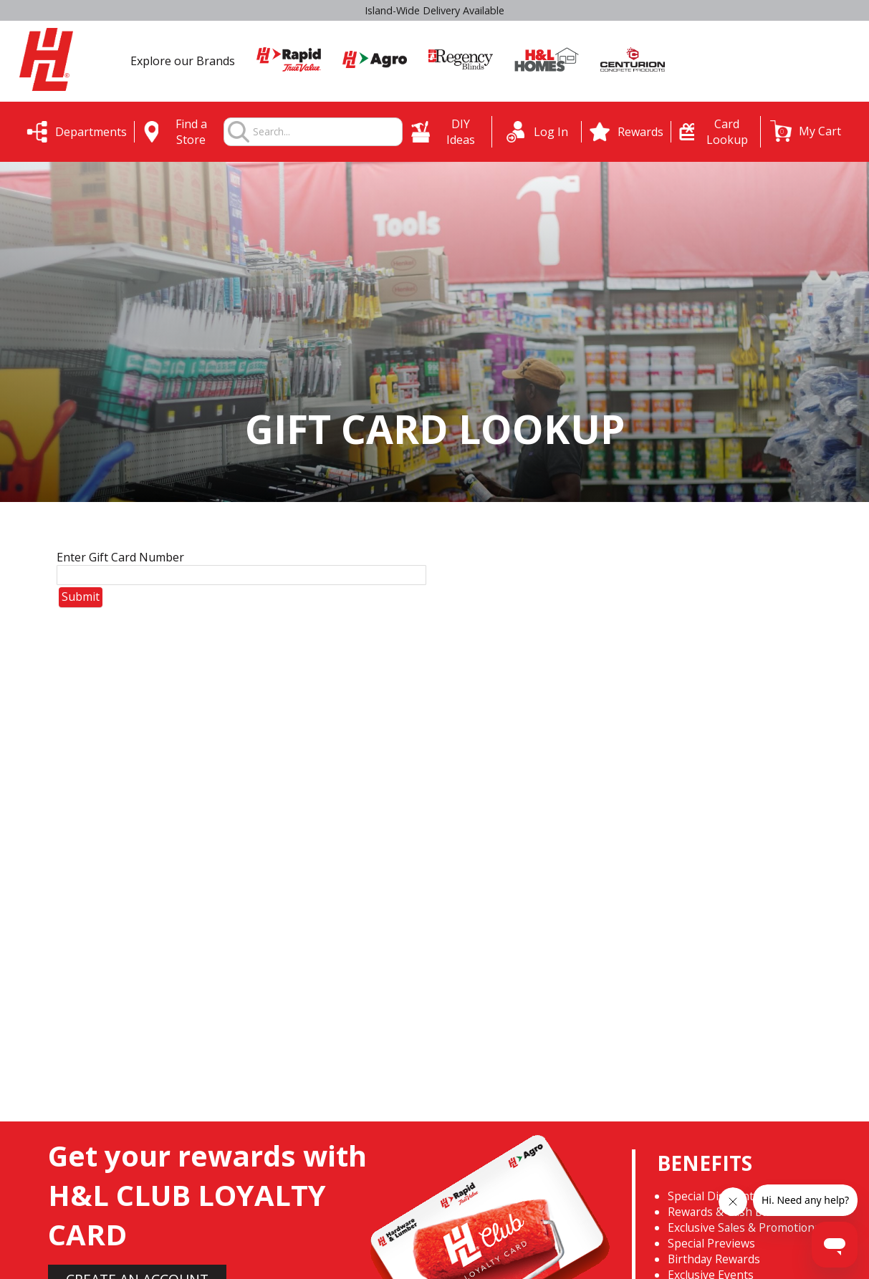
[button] (806, 131)
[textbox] (327, 132)
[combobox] (327, 132)
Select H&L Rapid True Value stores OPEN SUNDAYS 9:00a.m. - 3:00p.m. (434, 10)
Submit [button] (81, 596)
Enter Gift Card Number (120, 557)
